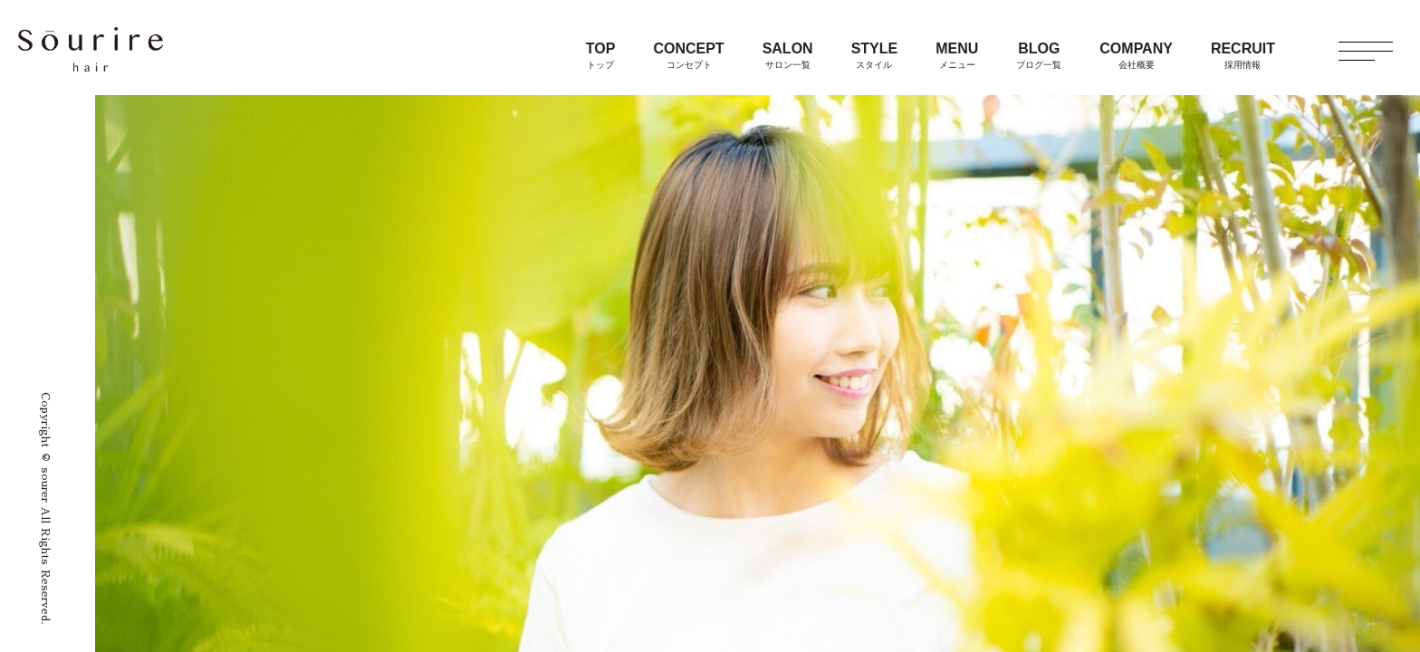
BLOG (1038, 55)
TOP (601, 55)
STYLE (874, 55)
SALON (788, 55)
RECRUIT (1243, 55)
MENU (956, 55)
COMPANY (1136, 55)
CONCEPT (688, 55)
